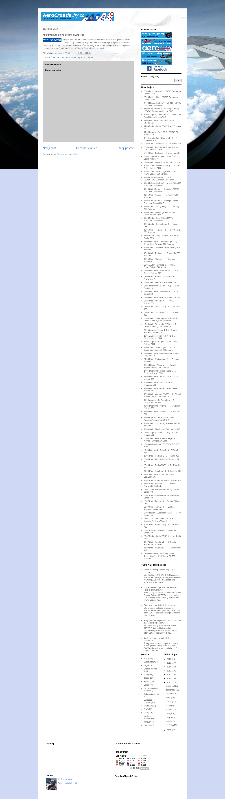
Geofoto (147, 725)
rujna (168, 698)
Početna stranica (86, 148)
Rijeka (146, 681)
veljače (169, 721)
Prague (72, 57)
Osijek (146, 685)
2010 (169, 682)
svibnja (169, 709)
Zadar (146, 678)
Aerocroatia (66, 779)
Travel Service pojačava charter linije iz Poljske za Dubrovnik (161, 588)
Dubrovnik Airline (151, 694)
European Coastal (148, 701)
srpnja (169, 701)
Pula (146, 674)
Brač (146, 709)
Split (146, 658)
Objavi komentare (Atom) (68, 154)
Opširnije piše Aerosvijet (94, 48)
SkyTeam (81, 57)
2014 (169, 667)
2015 (169, 663)
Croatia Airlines (150, 669)
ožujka (169, 717)
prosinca (170, 686)
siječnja (169, 725)
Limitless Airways (148, 717)
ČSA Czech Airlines (59, 57)
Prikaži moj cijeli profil (67, 783)
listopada (170, 694)
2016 (169, 659)
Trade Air (148, 706)
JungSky (147, 722)
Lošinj (146, 712)
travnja (169, 713)
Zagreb (89, 57)
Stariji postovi (125, 148)
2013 (169, 671)
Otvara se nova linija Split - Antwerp (159, 605)
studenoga (171, 690)
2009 (169, 730)
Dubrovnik (148, 662)
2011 (169, 678)
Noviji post (49, 148)
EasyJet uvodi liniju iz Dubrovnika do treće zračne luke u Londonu (162, 621)
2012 (169, 674)
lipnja (168, 705)
